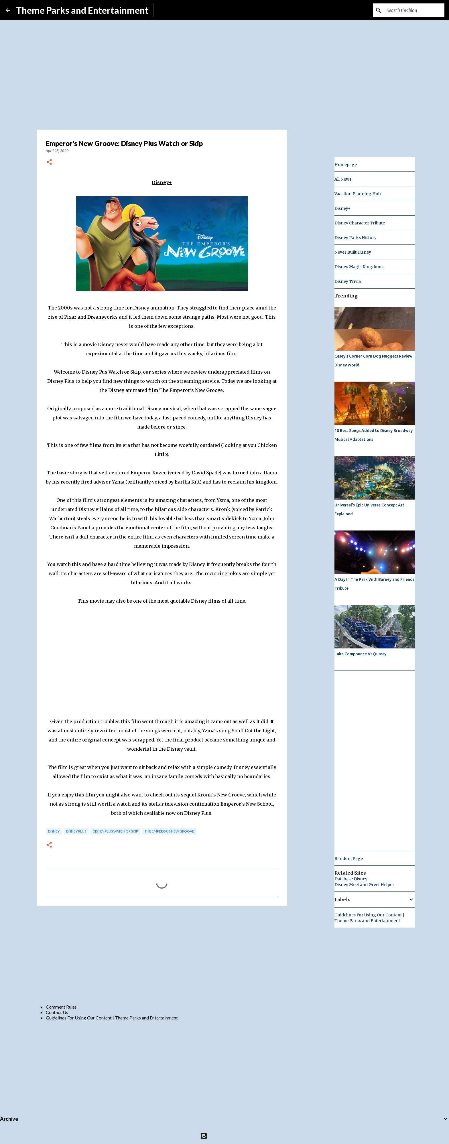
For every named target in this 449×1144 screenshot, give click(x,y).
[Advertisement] (161, 955)
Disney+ (342, 208)
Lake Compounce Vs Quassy (360, 654)
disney (54, 831)
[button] (49, 162)
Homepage (345, 164)
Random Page (348, 858)
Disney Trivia (347, 281)
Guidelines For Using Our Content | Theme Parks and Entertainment (112, 1017)
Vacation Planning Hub (357, 193)
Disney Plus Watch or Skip (115, 831)
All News (342, 179)
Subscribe (167, 10)
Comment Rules (61, 1006)
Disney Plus (76, 831)
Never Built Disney (352, 252)
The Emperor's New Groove (169, 831)
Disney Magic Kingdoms (358, 266)
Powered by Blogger (224, 1136)
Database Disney (350, 878)
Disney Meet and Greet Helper (364, 884)
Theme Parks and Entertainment (82, 10)
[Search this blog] (414, 10)
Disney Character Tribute (359, 223)
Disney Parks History (355, 237)
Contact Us (57, 1012)
